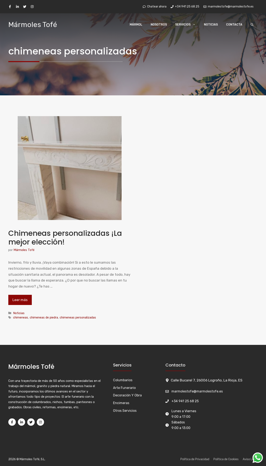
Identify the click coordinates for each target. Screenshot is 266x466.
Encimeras (121, 403)
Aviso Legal (250, 459)
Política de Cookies (226, 459)
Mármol (136, 24)
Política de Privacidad (194, 459)
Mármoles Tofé (32, 24)
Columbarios (122, 380)
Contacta (234, 24)
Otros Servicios (125, 411)
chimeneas (20, 317)
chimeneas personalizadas (78, 317)
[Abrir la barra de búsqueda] (252, 24)
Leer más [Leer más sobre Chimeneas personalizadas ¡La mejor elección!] (20, 300)
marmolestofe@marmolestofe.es (197, 391)
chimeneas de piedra (44, 317)
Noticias (211, 24)
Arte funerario (124, 388)
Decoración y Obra (127, 395)
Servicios (187, 24)
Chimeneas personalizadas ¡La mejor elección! (65, 237)
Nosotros (159, 24)
